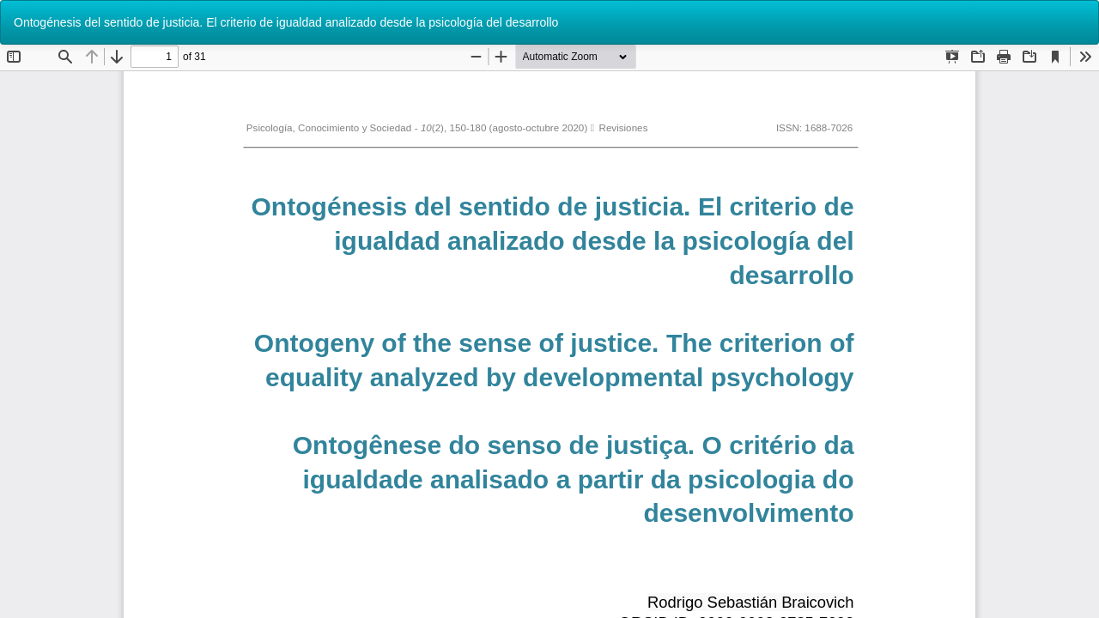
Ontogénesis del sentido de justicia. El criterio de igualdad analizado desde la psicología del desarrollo (286, 22)
